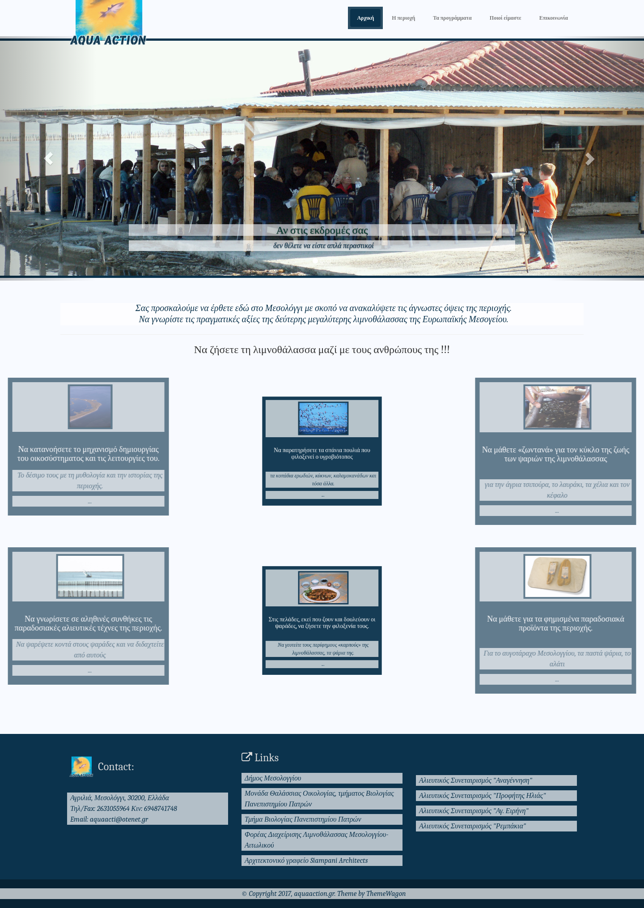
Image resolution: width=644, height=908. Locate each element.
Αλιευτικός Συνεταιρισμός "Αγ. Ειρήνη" (474, 811)
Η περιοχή (403, 18)
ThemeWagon (386, 894)
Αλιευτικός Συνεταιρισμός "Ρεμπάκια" (472, 826)
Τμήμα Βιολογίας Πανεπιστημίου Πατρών (303, 819)
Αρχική (365, 18)
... (60, 501)
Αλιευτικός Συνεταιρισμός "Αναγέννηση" (475, 780)
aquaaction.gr (314, 894)
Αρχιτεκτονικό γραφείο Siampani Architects (306, 861)
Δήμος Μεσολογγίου (273, 778)
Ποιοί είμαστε (505, 18)
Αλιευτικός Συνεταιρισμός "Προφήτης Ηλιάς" (482, 796)
